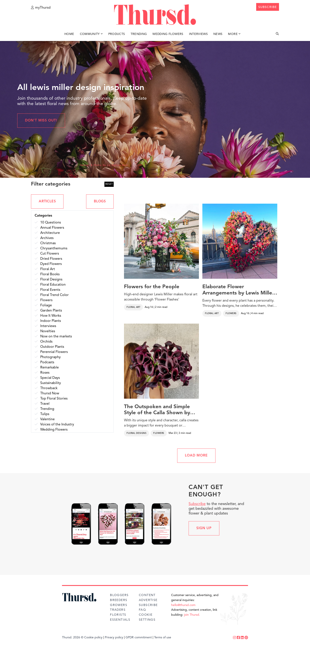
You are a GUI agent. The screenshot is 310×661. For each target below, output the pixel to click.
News (217, 34)
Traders (118, 609)
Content (147, 595)
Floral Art (133, 307)
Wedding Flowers (167, 34)
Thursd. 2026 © (72, 637)
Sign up (204, 528)
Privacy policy (114, 637)
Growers (118, 605)
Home (69, 34)
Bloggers (119, 595)
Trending (139, 34)
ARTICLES (47, 201)
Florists (118, 614)
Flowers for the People (151, 287)
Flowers (231, 313)
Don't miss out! (41, 120)
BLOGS (100, 201)
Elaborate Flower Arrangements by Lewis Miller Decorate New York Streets (238, 290)
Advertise (148, 600)
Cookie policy (93, 637)
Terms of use (162, 637)
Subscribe (197, 504)
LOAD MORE (196, 455)
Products (116, 34)
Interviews (198, 34)
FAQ (142, 609)
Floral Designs (136, 433)
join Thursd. (192, 614)
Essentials (120, 619)
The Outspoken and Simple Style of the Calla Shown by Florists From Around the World (157, 410)
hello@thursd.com (183, 605)
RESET (109, 184)
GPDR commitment (139, 637)
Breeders (118, 600)
